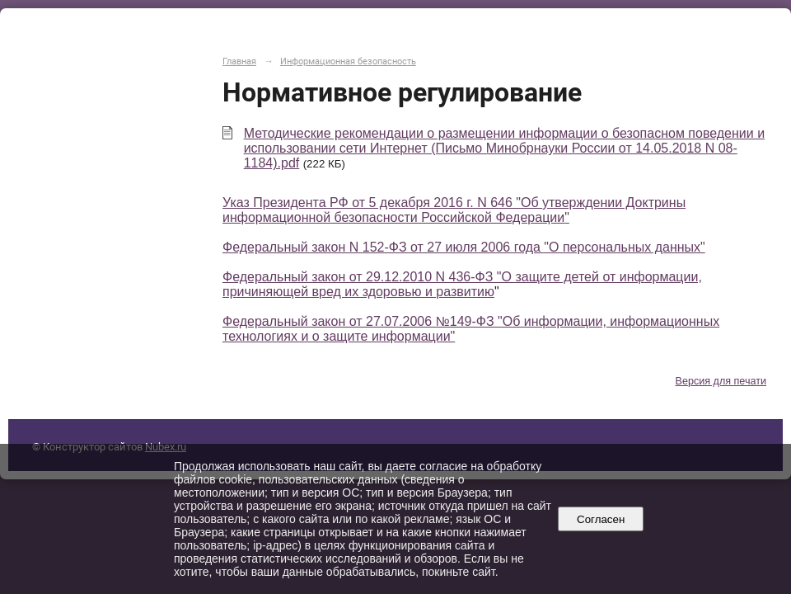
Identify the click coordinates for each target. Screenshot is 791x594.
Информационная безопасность (348, 61)
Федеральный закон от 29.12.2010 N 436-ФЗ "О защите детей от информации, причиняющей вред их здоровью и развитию (462, 284)
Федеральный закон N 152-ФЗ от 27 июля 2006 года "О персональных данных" (463, 247)
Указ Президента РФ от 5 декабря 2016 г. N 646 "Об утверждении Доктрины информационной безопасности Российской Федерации (454, 210)
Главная (239, 61)
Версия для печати (721, 381)
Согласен (601, 519)
